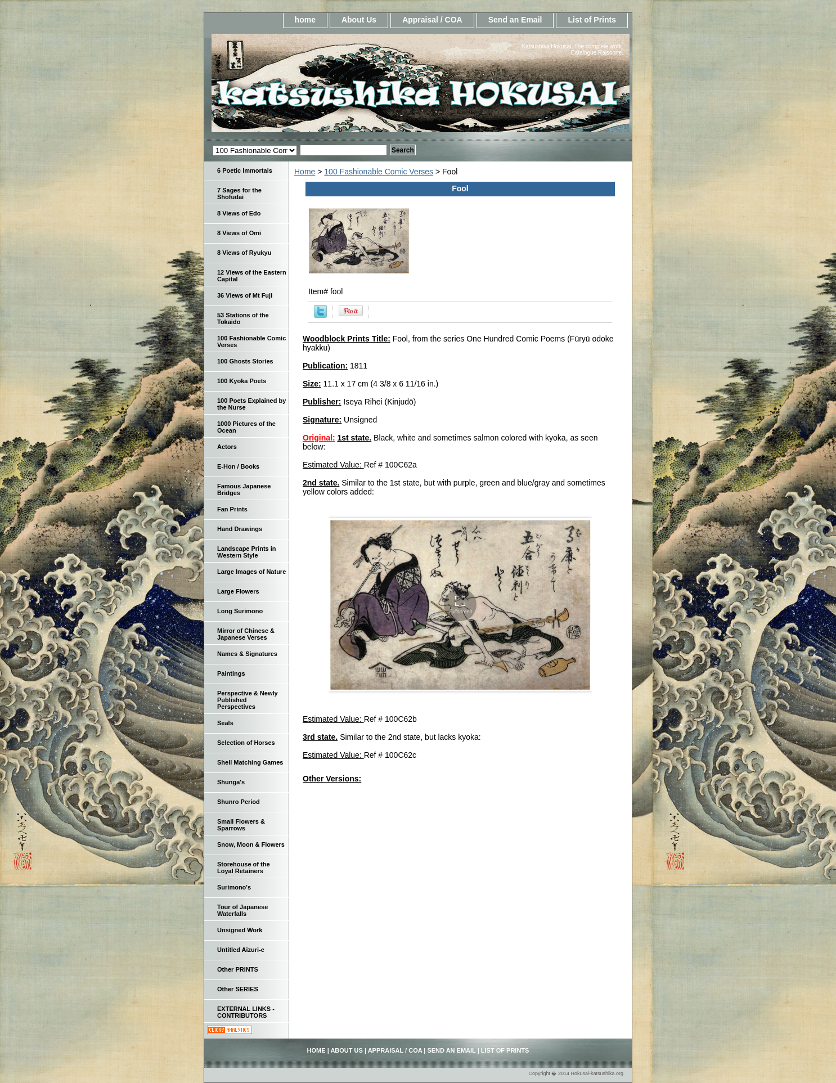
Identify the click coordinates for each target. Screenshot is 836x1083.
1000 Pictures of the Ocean (246, 427)
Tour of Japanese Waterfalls (242, 910)
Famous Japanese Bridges (244, 489)
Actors (227, 446)
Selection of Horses (246, 742)
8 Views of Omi (239, 233)
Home (304, 171)
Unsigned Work (239, 930)
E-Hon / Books (238, 466)
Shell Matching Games (250, 762)
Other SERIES (237, 989)
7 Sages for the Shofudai (239, 193)
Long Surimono (240, 611)
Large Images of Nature (251, 571)
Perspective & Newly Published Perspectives (247, 700)
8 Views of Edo (238, 213)
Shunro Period (238, 801)
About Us (358, 19)
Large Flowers (238, 591)
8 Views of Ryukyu (244, 252)
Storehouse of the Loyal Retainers (243, 867)
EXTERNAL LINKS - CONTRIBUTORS (246, 1012)
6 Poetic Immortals (244, 170)
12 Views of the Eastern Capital (251, 275)
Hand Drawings (239, 528)
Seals (225, 723)
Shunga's (231, 782)
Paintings (231, 673)
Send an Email (515, 19)
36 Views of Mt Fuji (244, 295)
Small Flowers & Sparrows (241, 825)
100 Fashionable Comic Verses (378, 171)
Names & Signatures (247, 653)
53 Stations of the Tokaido (243, 318)
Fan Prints (232, 509)
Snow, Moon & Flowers (251, 844)
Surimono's (234, 887)
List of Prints (592, 19)
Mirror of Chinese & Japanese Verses (246, 634)
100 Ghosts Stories (245, 361)
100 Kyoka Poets (241, 381)
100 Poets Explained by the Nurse (251, 404)
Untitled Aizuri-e (240, 949)
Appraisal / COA (432, 19)
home (305, 19)
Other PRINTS (237, 969)
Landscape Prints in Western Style (246, 552)
